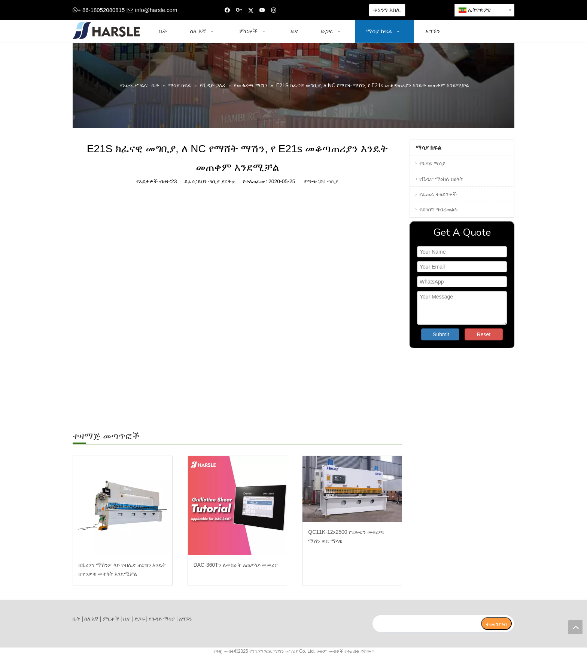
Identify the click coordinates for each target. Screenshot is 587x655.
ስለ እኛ (91, 619)
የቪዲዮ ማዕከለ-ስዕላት (441, 179)
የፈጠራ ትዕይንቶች (438, 194)
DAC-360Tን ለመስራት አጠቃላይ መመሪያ (236, 565)
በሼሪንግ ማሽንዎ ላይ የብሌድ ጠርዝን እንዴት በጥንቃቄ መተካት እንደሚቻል (122, 569)
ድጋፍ (139, 619)
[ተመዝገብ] (496, 623)
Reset (484, 334)
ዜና (126, 619)
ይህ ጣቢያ (328, 181)
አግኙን (185, 619)
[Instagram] (274, 10)
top (575, 627)
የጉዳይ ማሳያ (432, 163)
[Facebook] (227, 10)
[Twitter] (250, 10)
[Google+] (239, 10)
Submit (441, 334)
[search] (426, 623)
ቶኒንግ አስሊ (387, 10)
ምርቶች (111, 619)
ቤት (76, 619)
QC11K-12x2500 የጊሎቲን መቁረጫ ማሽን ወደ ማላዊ (346, 536)
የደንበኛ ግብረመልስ (438, 209)
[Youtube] (262, 10)
